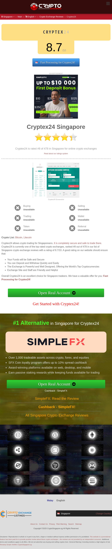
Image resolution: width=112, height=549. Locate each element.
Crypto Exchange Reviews (51, 17)
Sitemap (78, 524)
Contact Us (43, 524)
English (30, 17)
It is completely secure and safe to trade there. (78, 243)
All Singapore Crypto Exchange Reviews (56, 419)
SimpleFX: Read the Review (57, 403)
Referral (82, 226)
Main (20, 17)
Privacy (52, 524)
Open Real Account (54, 293)
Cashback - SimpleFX (60, 390)
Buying (26, 206)
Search (71, 524)
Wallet (81, 216)
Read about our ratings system (56, 154)
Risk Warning (61, 524)
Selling (81, 206)
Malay (50, 500)
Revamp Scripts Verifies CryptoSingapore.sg (16, 544)
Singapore (7, 17)
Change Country (103, 513)
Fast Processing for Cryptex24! (58, 62)
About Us (33, 524)
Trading (27, 216)
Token (26, 226)
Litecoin (28, 237)
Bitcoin (18, 237)
